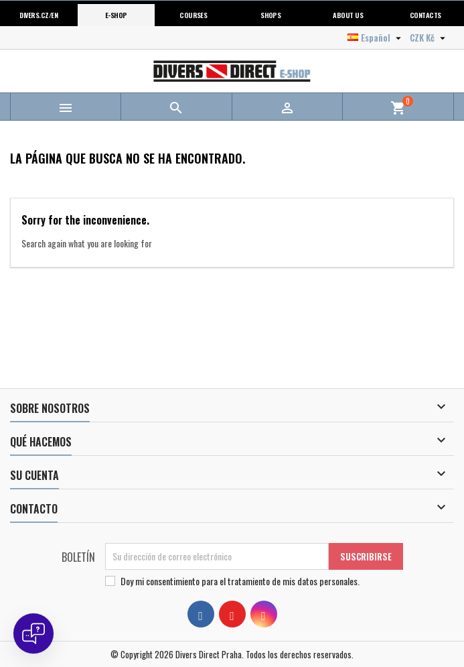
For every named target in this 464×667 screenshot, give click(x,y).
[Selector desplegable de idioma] (375, 37)
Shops (270, 14)
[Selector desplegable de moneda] (429, 37)
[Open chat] (33, 633)
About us (348, 14)
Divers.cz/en (38, 14)
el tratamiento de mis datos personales (289, 581)
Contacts (425, 14)
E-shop (116, 14)
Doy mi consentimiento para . (240, 581)
